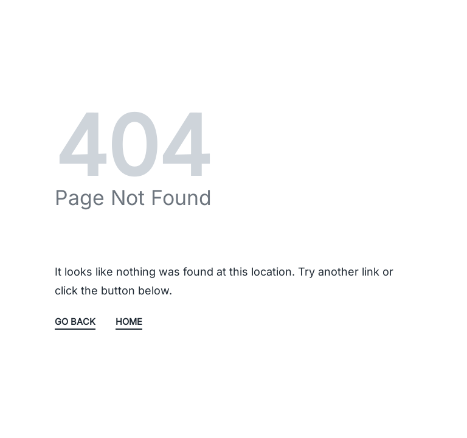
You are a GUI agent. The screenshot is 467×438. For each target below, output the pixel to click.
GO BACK (75, 322)
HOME (129, 322)
